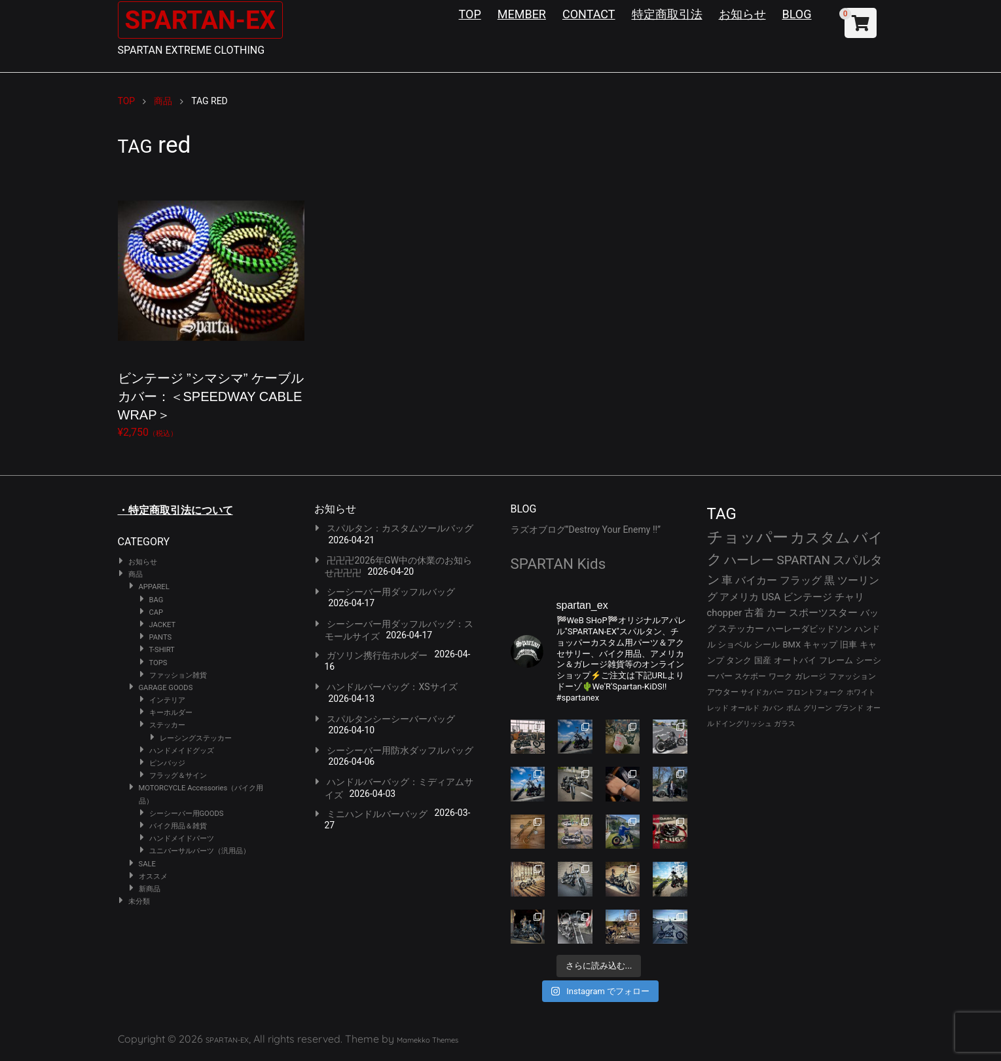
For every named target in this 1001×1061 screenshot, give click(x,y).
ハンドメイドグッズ (181, 750)
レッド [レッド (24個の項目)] (718, 708)
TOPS (158, 663)
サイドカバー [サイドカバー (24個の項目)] (762, 692)
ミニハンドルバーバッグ (377, 814)
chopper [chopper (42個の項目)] (724, 613)
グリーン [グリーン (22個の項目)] (817, 708)
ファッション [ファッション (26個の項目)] (852, 676)
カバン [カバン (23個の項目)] (773, 708)
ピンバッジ (167, 763)
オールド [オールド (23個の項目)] (745, 708)
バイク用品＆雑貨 (178, 826)
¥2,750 (211, 307)
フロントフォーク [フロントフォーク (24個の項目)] (815, 692)
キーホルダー (170, 712)
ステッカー (167, 725)
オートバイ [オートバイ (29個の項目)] (795, 660)
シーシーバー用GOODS (186, 813)
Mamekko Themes (427, 1040)
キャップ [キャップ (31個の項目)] (820, 644)
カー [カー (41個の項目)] (776, 613)
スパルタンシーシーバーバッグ (391, 719)
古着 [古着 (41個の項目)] (754, 613)
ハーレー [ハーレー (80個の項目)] (749, 560)
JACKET (162, 625)
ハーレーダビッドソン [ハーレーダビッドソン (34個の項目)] (809, 629)
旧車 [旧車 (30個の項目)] (848, 644)
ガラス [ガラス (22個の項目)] (784, 724)
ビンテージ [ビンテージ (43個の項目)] (807, 597)
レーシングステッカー (196, 738)
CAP (156, 612)
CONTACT (588, 14)
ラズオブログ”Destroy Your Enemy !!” (586, 529)
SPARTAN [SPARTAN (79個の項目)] (803, 560)
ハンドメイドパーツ (181, 838)
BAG (156, 600)
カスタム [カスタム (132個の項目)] (820, 537)
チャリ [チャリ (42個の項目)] (849, 597)
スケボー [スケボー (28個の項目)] (750, 676)
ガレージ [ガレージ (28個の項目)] (810, 676)
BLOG (797, 14)
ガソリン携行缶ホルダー (377, 655)
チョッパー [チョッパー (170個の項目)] (747, 537)
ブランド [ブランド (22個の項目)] (849, 708)
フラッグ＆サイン (178, 775)
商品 (135, 574)
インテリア (167, 700)
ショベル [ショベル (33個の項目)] (735, 644)
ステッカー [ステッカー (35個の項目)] (741, 628)
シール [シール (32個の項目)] (767, 644)
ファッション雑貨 (178, 675)
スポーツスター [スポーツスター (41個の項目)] (823, 613)
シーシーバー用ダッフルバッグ (391, 592)
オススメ (153, 876)
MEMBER (522, 14)
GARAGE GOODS (166, 688)
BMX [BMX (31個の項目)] (791, 644)
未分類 (139, 901)
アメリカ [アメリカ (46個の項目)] (739, 597)
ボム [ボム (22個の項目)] (793, 708)
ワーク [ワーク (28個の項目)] (780, 676)
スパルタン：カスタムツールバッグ (400, 528)
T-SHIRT (162, 650)
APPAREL (154, 587)
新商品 (149, 889)
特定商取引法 (667, 14)
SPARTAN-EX (203, 20)
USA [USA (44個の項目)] (770, 597)
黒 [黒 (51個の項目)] (829, 580)
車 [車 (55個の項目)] (727, 580)
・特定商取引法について (175, 510)
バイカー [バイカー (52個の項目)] (756, 580)
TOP (470, 14)
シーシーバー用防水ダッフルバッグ (400, 750)
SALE (147, 864)
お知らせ (742, 14)
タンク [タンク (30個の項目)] (739, 660)
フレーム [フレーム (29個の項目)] (836, 660)
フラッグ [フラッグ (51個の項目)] (801, 580)
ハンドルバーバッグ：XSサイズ (392, 687)
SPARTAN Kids (558, 563)
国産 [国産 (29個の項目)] (762, 660)
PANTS (160, 637)
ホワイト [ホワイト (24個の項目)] (860, 692)
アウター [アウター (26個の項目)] (722, 692)
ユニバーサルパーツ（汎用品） (199, 851)
